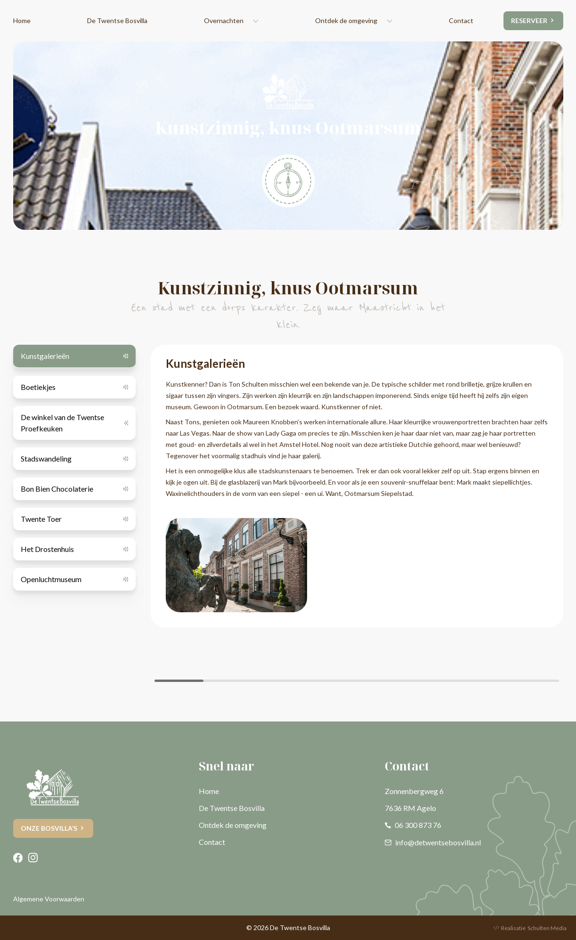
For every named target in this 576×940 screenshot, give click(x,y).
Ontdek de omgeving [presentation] (346, 20)
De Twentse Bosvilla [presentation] (117, 20)
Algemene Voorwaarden (48, 899)
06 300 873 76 (413, 824)
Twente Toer (41, 518)
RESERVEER (529, 20)
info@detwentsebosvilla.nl (433, 842)
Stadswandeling (46, 458)
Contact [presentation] (461, 20)
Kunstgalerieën (45, 355)
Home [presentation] (22, 20)
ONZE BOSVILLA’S (49, 828)
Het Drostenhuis (47, 548)
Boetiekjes (38, 386)
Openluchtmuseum (51, 579)
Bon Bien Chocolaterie (57, 488)
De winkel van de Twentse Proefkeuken (62, 423)
